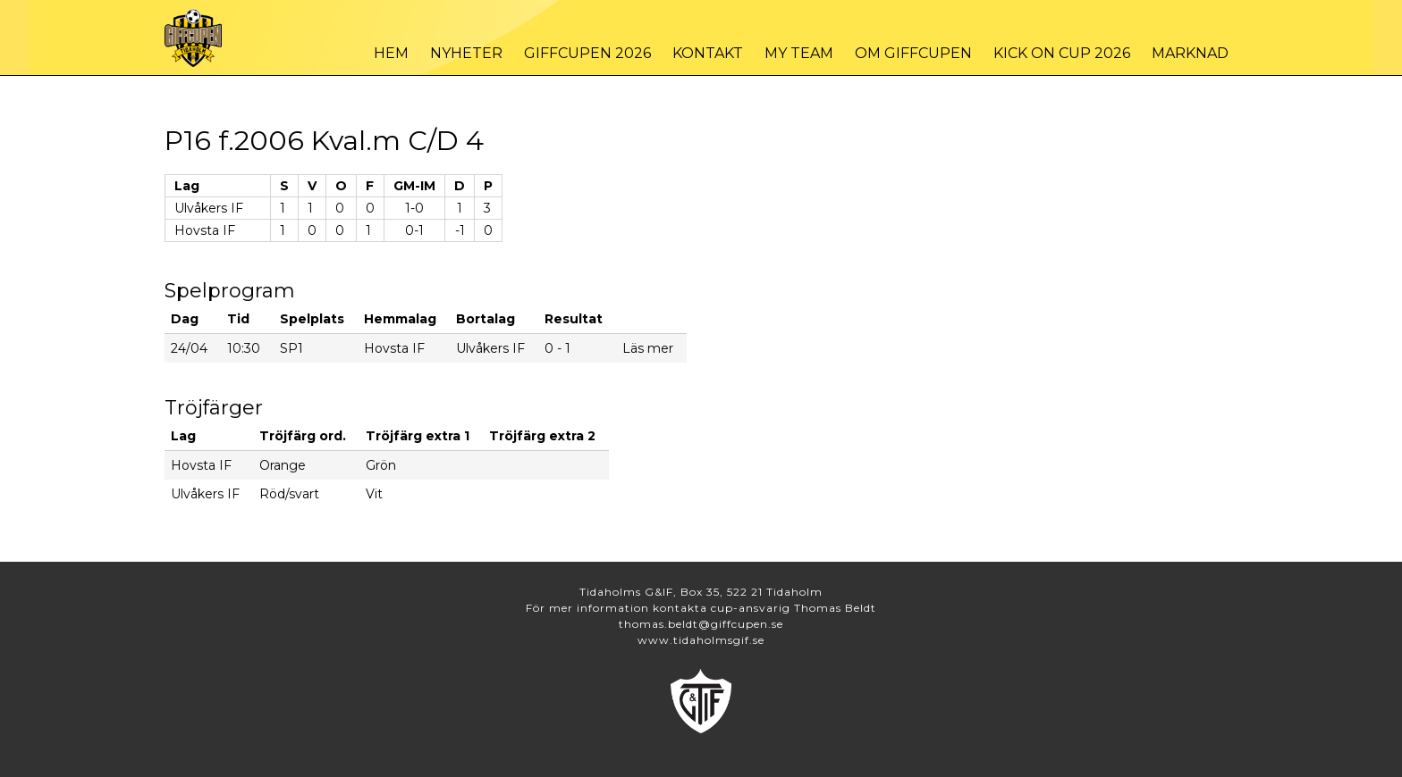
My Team (798, 53)
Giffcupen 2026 (587, 53)
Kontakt (707, 53)
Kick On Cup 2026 (1061, 53)
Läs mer (647, 348)
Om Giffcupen (913, 53)
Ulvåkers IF (208, 208)
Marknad (1190, 53)
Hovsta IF (204, 230)
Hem (391, 53)
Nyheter (466, 53)
